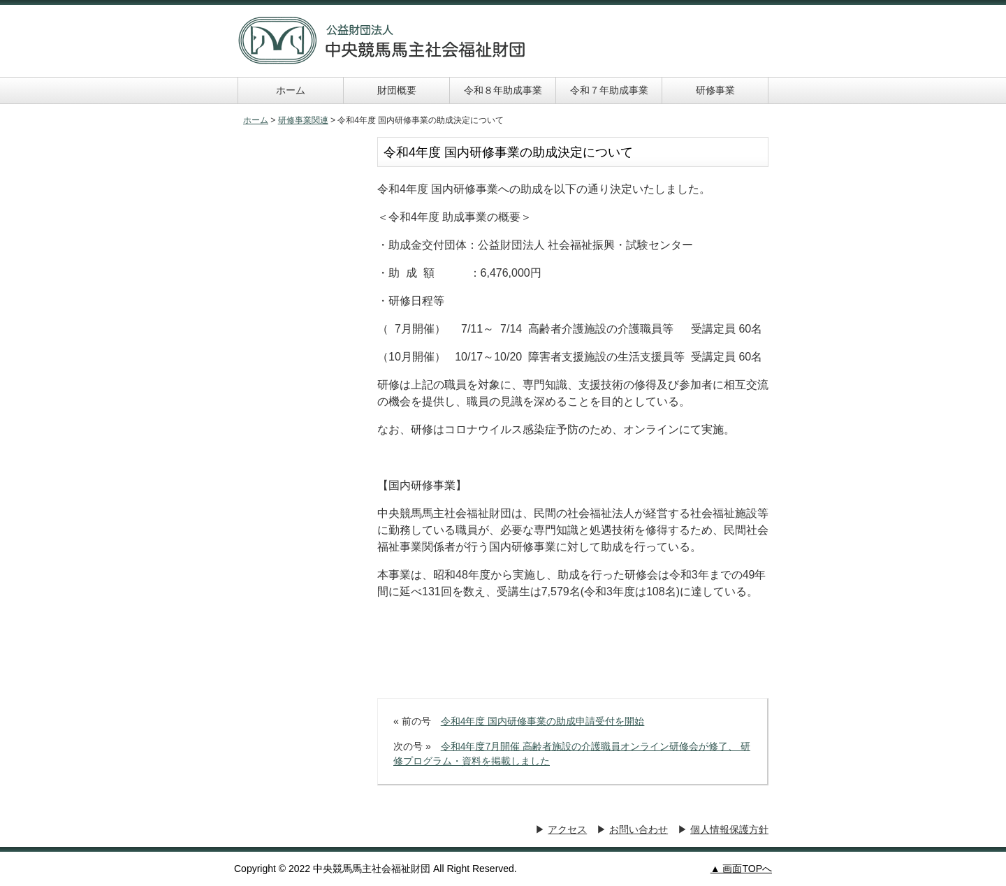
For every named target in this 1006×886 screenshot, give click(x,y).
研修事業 (715, 90)
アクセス (567, 829)
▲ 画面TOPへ (741, 868)
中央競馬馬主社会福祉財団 (382, 40)
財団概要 (396, 90)
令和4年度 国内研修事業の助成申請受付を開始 (543, 721)
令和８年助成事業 (503, 90)
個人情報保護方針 (729, 829)
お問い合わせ (638, 829)
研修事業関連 (303, 120)
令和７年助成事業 (609, 90)
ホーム (290, 90)
